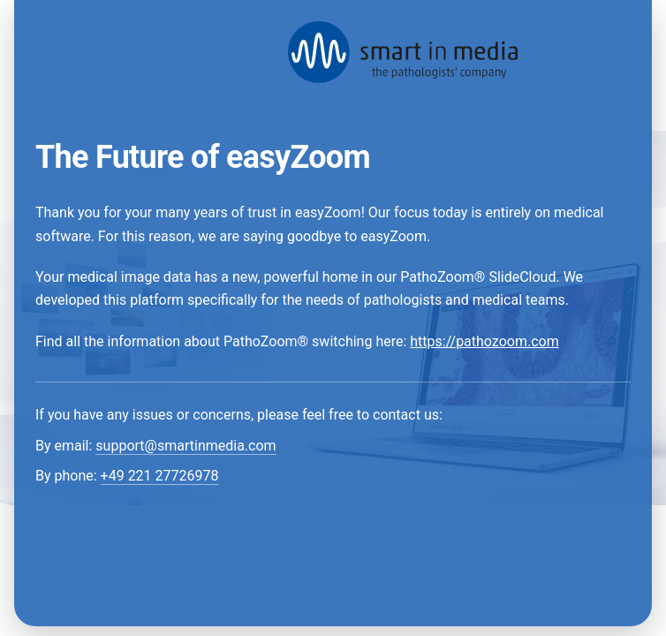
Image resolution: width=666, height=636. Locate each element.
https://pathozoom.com (484, 341)
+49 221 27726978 (160, 475)
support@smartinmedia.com (185, 445)
